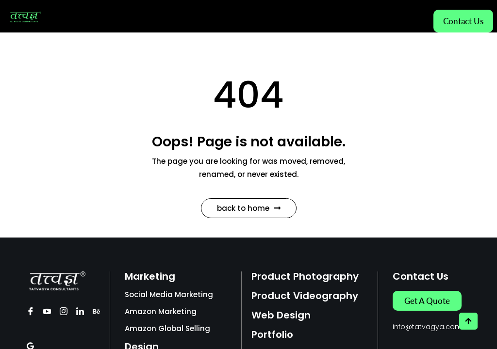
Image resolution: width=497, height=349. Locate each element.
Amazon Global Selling (167, 328)
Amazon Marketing (161, 311)
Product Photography (305, 276)
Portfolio (272, 334)
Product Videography (304, 295)
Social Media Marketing (169, 294)
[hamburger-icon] (413, 17)
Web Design (281, 315)
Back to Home (249, 208)
